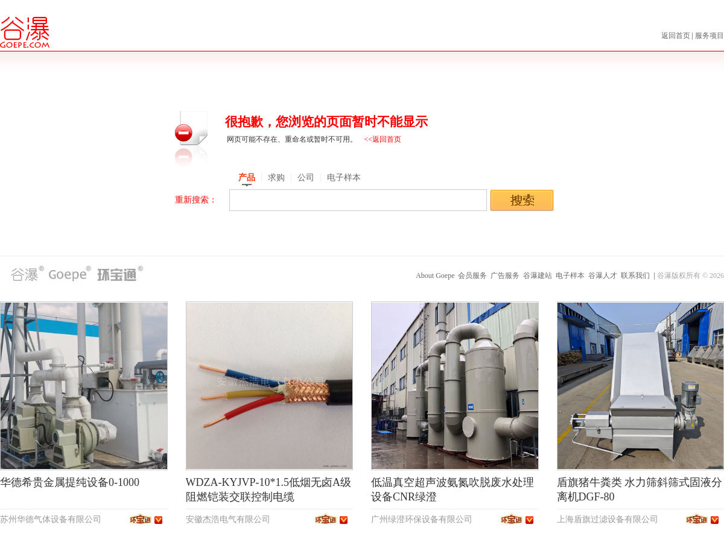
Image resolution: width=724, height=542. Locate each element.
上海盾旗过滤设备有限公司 (607, 519)
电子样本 (570, 275)
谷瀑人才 (602, 275)
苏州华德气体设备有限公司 (50, 519)
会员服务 (472, 275)
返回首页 (676, 35)
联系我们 (635, 275)
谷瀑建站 (537, 275)
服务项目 (709, 35)
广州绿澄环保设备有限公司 (421, 519)
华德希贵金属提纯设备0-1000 (69, 482)
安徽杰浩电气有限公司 (228, 519)
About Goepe (435, 275)
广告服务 (505, 275)
